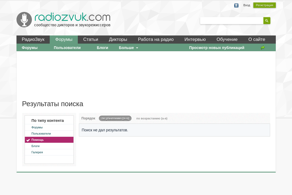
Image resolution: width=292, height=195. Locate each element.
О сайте (256, 39)
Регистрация (264, 5)
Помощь (38, 139)
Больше (129, 48)
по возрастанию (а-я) (151, 118)
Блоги (36, 146)
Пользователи (41, 133)
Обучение (227, 39)
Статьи (90, 39)
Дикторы (118, 39)
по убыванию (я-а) (115, 118)
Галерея (37, 152)
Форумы (63, 39)
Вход (246, 5)
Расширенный (273, 20)
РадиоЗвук (33, 39)
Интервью (195, 39)
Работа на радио (156, 39)
